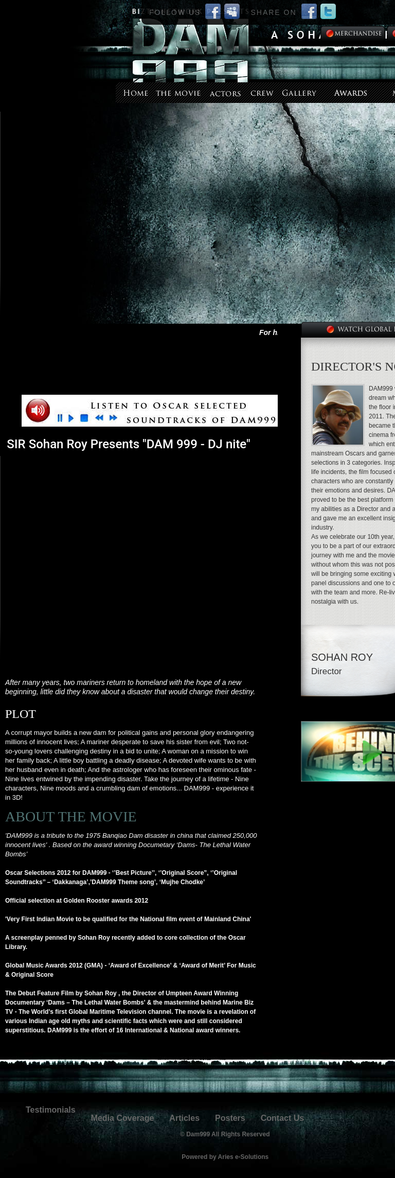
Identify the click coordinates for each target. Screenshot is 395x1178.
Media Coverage (122, 1118)
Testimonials (51, 1109)
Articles (184, 1118)
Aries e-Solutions (243, 1157)
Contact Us (282, 1118)
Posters (230, 1118)
